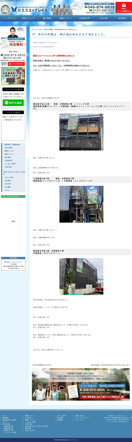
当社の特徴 (6, 424)
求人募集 (60, 418)
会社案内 (122, 18)
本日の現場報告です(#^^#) (42, 365)
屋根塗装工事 (7, 428)
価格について (66, 18)
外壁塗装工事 (7, 426)
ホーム (34, 29)
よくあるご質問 (30, 422)
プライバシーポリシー (82, 418)
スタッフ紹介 (61, 416)
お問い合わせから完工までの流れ (36, 426)
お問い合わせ (79, 416)
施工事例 (47, 18)
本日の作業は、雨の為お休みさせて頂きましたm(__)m (109, 365)
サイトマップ (79, 420)
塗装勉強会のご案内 (9, 420)
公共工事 (103, 18)
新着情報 (5, 418)
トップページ (9, 18)
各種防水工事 (7, 430)
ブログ (40, 29)
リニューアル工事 (9, 432)
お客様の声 (84, 18)
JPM (13, 220)
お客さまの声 (29, 430)
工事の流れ (29, 424)
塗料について (28, 18)
